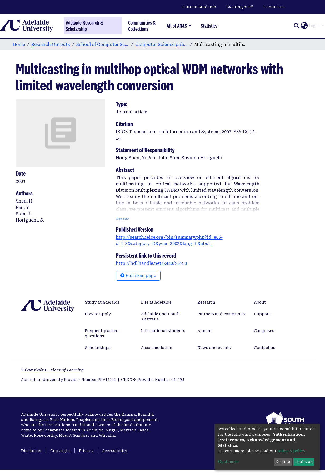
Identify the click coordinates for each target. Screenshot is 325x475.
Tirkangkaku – (52, 370)
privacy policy (291, 451)
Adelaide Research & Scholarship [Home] (84, 26)
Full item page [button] (138, 275)
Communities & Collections (142, 25)
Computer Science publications (161, 44)
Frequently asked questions (102, 333)
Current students (199, 7)
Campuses (264, 331)
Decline (283, 461)
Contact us (274, 7)
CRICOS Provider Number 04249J (152, 379)
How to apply (98, 314)
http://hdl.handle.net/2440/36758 (151, 263)
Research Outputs (50, 44)
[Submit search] (296, 26)
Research (206, 302)
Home (19, 44)
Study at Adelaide (102, 302)
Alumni (205, 331)
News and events (214, 348)
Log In (314, 25)
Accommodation (156, 348)
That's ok (304, 461)
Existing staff (240, 7)
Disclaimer (31, 451)
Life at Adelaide (156, 302)
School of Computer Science (102, 44)
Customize (228, 461)
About (260, 302)
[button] (304, 26)
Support (262, 314)
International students (163, 331)
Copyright (60, 451)
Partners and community (222, 314)
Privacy (86, 451)
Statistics (209, 25)
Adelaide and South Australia (160, 316)
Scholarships (98, 348)
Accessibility (114, 451)
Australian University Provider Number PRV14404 (68, 379)
